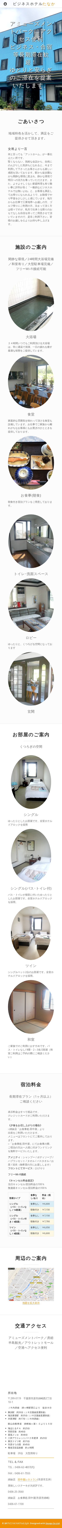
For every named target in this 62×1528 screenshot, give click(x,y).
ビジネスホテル (34, 4)
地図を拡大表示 (31, 1303)
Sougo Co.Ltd (53, 1523)
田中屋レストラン (27, 1479)
